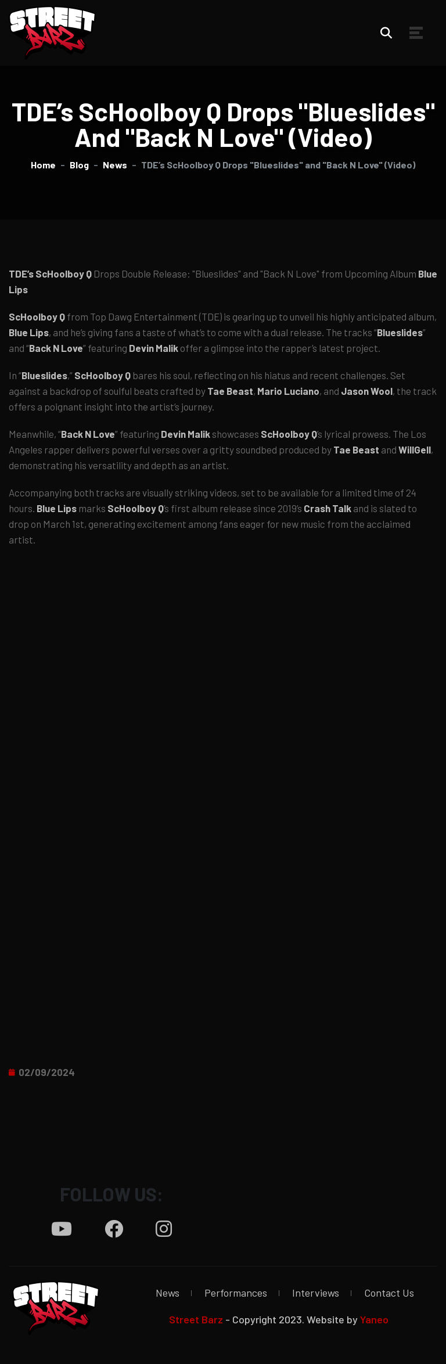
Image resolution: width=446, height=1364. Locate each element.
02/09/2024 (47, 1072)
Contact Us (389, 1292)
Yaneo (374, 1319)
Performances (235, 1292)
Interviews (315, 1292)
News (167, 1292)
